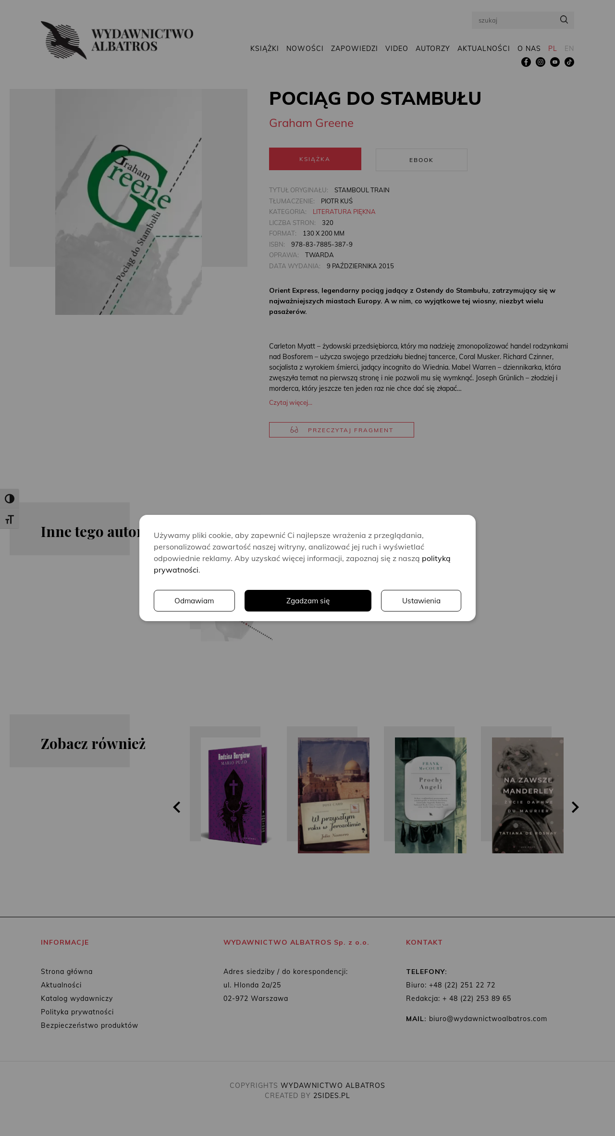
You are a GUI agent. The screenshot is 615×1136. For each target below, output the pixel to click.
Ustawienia (329, 601)
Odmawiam (420, 601)
